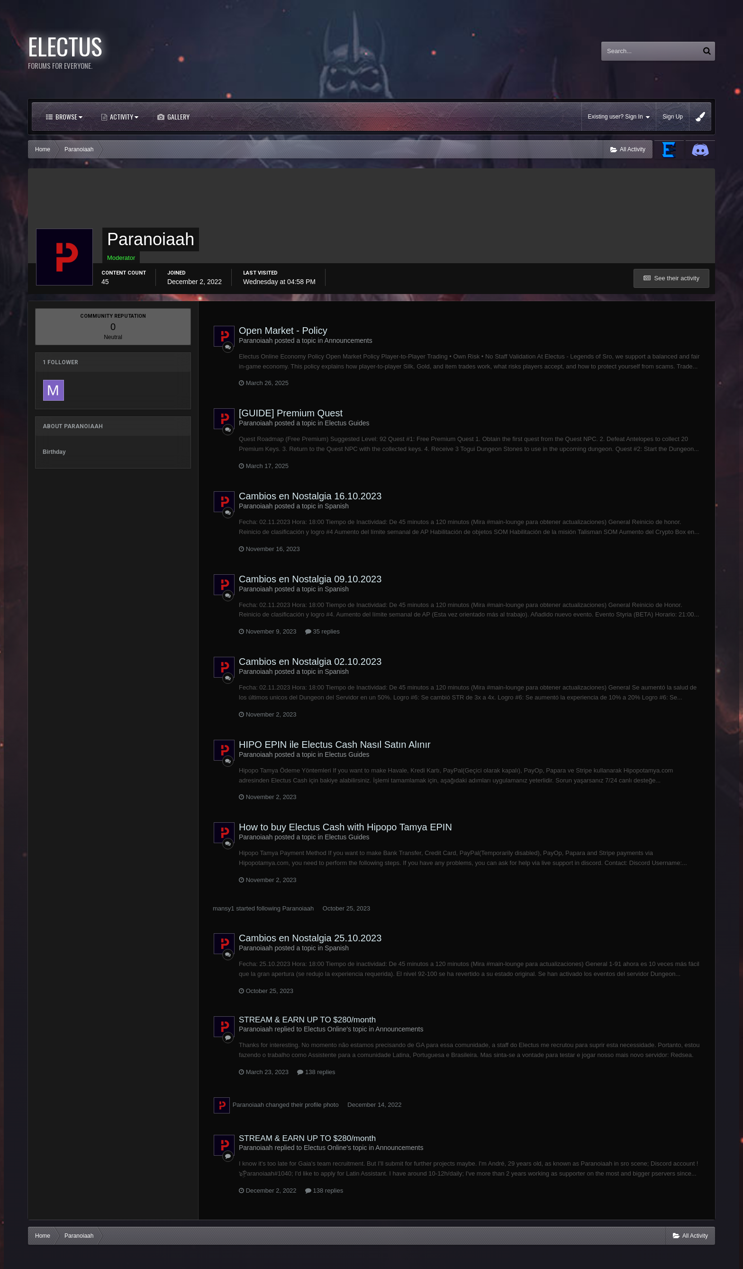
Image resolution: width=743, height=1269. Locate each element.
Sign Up (672, 116)
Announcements (348, 340)
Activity (123, 116)
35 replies (322, 631)
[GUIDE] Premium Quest (291, 413)
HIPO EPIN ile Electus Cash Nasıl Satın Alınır (335, 744)
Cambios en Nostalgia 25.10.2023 (310, 938)
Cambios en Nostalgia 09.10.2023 (310, 579)
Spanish (337, 506)
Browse (68, 116)
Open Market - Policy (283, 330)
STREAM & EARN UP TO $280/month (307, 1019)
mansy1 (224, 908)
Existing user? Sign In (619, 116)
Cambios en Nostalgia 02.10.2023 (310, 661)
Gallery (178, 116)
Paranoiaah (298, 908)
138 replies (316, 1072)
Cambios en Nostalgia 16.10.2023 (310, 496)
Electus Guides (347, 423)
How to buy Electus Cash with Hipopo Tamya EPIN (345, 827)
